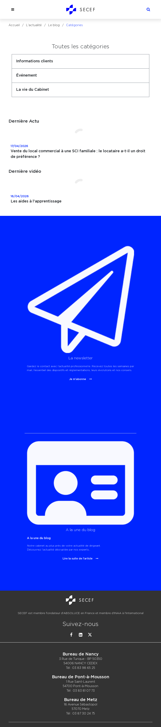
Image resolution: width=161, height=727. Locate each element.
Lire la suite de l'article (79, 525)
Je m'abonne (79, 341)
